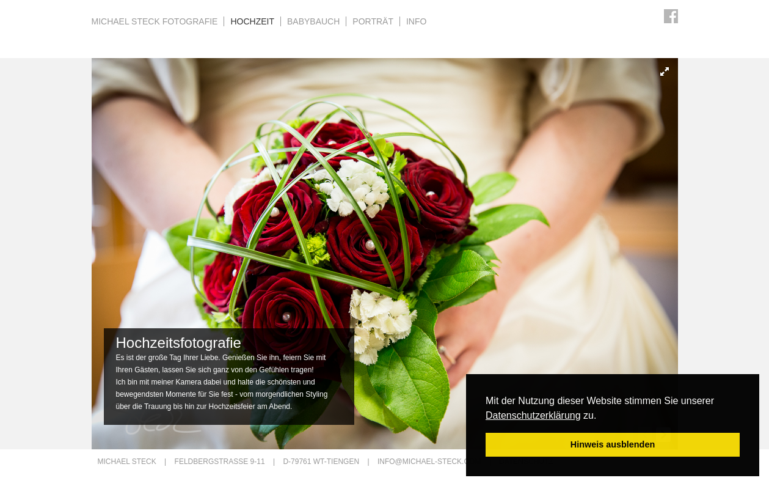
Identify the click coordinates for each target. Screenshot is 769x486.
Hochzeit (252, 21)
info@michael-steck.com (429, 461)
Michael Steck (155, 21)
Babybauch (313, 21)
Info (416, 21)
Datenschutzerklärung (533, 415)
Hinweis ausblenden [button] (612, 444)
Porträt (372, 21)
